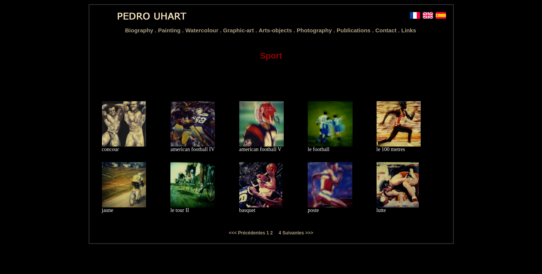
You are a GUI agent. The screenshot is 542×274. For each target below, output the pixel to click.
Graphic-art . (241, 30)
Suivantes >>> (298, 233)
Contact (386, 30)
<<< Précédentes (247, 233)
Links (408, 30)
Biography (140, 30)
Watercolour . (204, 30)
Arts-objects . (278, 30)
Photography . (317, 30)
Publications (354, 30)
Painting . (171, 30)
